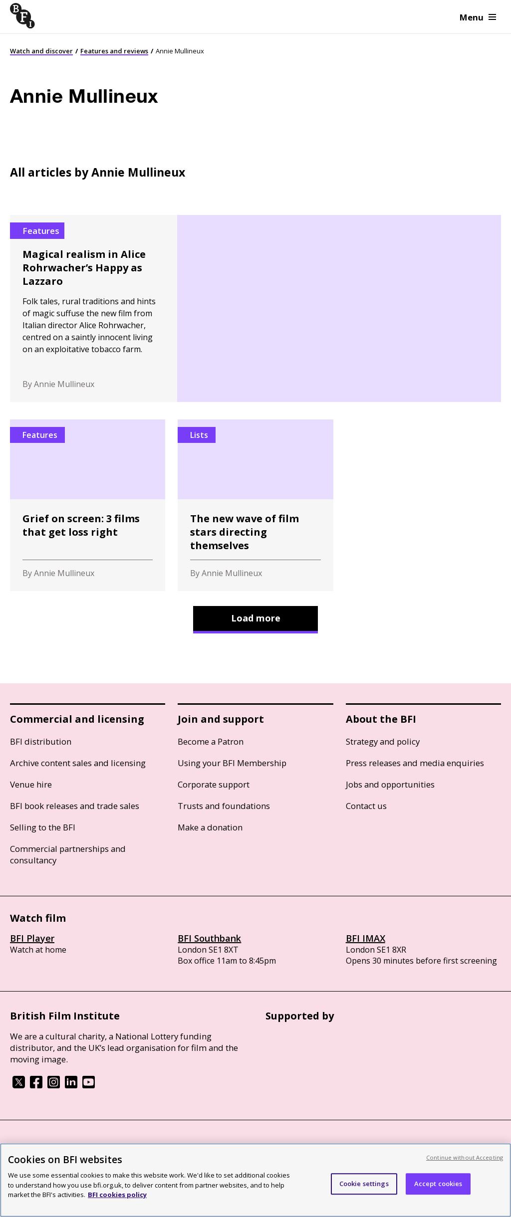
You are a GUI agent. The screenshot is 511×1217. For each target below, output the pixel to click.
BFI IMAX (365, 938)
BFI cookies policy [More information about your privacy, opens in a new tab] (117, 1194)
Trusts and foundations (224, 805)
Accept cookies (438, 1183)
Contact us (366, 805)
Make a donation (210, 827)
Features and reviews (114, 50)
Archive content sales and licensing (78, 763)
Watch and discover (41, 50)
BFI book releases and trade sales (74, 805)
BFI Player (32, 938)
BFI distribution (40, 741)
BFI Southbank (209, 938)
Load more (255, 618)
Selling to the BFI (42, 827)
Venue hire (31, 784)
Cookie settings (364, 1183)
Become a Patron (211, 741)
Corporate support (214, 784)
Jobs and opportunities (390, 784)
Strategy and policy (383, 741)
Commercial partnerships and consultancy (68, 854)
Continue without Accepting (464, 1157)
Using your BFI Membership (232, 763)
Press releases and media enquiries (415, 763)
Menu (478, 17)
